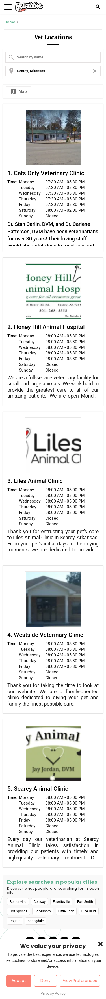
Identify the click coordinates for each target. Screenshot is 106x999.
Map (18, 91)
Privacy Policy (53, 993)
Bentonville (18, 902)
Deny (45, 980)
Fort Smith (85, 902)
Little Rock (66, 911)
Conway (40, 902)
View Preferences (80, 980)
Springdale (36, 921)
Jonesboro (43, 911)
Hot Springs (18, 911)
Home (9, 22)
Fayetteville (61, 902)
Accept (19, 980)
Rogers (15, 921)
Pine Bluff (88, 911)
